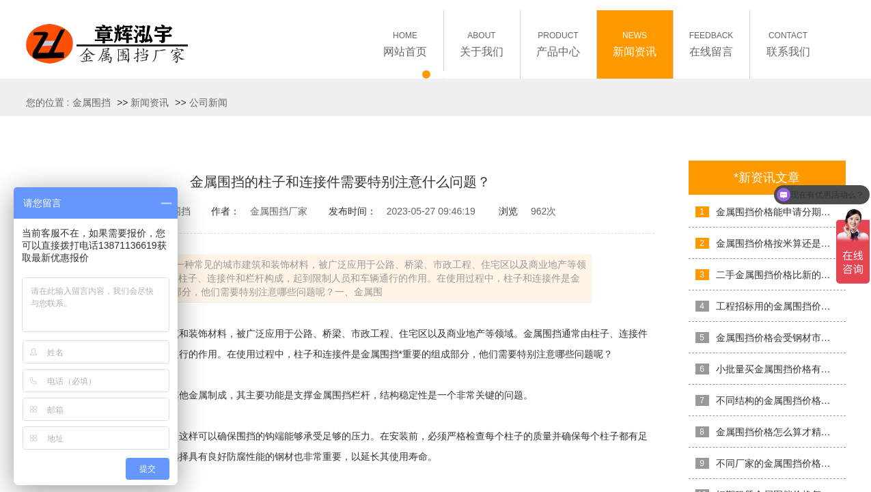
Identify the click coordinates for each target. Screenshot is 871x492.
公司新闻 (208, 102)
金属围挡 (91, 102)
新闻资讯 (149, 102)
